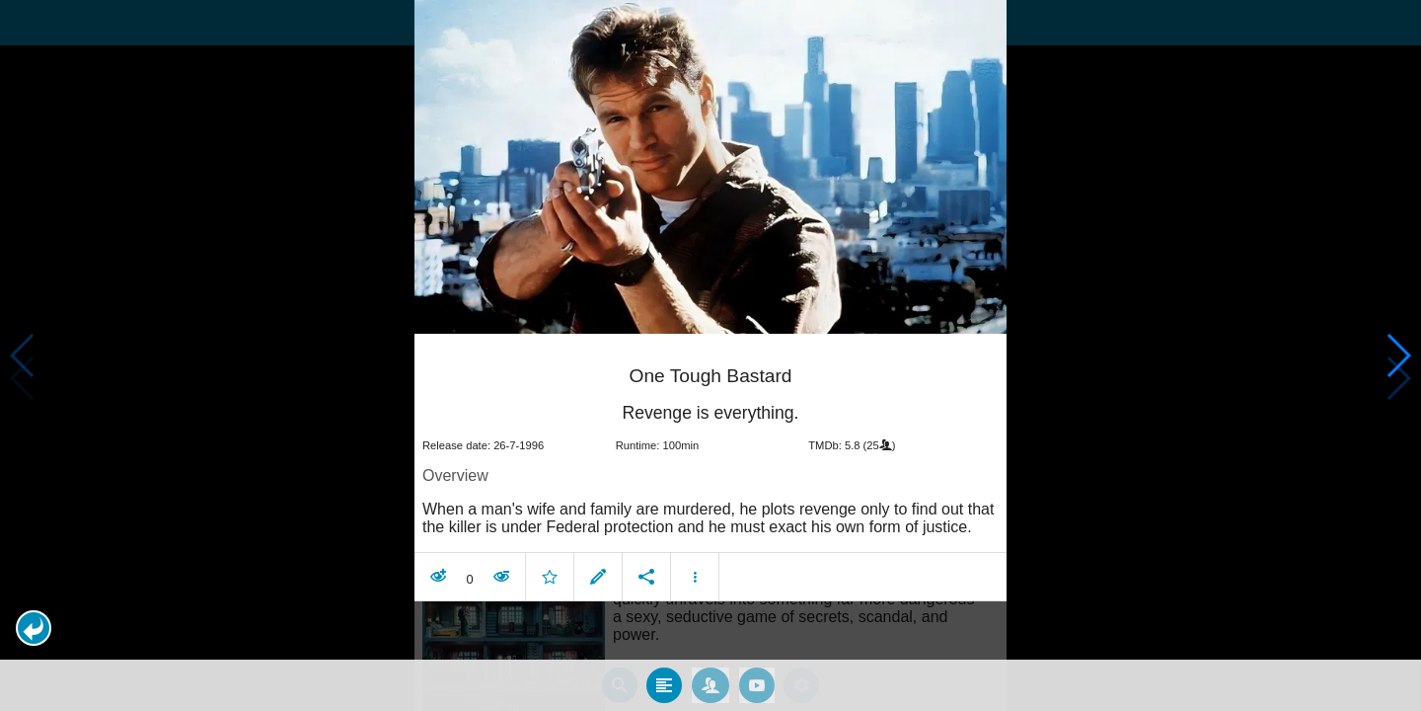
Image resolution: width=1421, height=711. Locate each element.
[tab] (664, 680)
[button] (33, 628)
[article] (710, 466)
